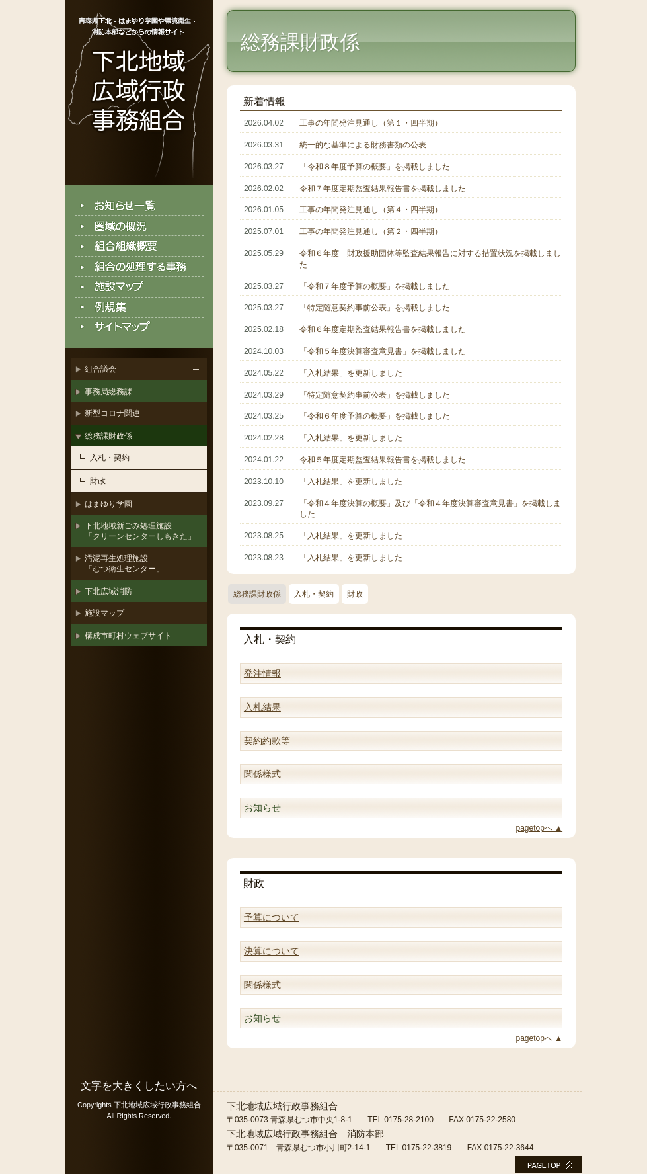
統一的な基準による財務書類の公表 (362, 144)
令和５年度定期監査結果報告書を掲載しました (382, 459)
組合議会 (100, 369)
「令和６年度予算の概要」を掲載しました (374, 416)
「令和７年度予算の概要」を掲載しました (374, 286)
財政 (98, 480)
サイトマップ (139, 328)
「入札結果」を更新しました (350, 373)
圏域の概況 (139, 226)
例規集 (139, 308)
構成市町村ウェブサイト (128, 635)
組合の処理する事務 (139, 267)
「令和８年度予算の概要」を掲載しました (374, 166)
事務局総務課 (108, 391)
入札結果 (262, 707)
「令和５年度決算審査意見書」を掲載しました (382, 351)
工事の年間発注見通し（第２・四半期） (370, 231)
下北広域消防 (108, 591)
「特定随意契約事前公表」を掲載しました (374, 307)
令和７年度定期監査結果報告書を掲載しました (382, 188)
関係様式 (262, 774)
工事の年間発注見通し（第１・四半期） (370, 123)
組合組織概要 (139, 246)
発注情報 (262, 673)
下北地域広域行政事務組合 (139, 92)
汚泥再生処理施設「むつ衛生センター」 (124, 563)
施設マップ (139, 287)
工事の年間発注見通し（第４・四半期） (370, 209)
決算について (271, 951)
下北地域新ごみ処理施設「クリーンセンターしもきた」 (140, 531)
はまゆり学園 (108, 504)
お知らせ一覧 (139, 205)
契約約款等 (267, 740)
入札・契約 (110, 457)
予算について (271, 917)
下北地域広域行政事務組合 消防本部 (305, 1133)
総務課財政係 (108, 435)
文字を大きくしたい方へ (139, 1085)
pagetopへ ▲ (539, 828)
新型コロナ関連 (112, 413)
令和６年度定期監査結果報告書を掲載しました (382, 329)
